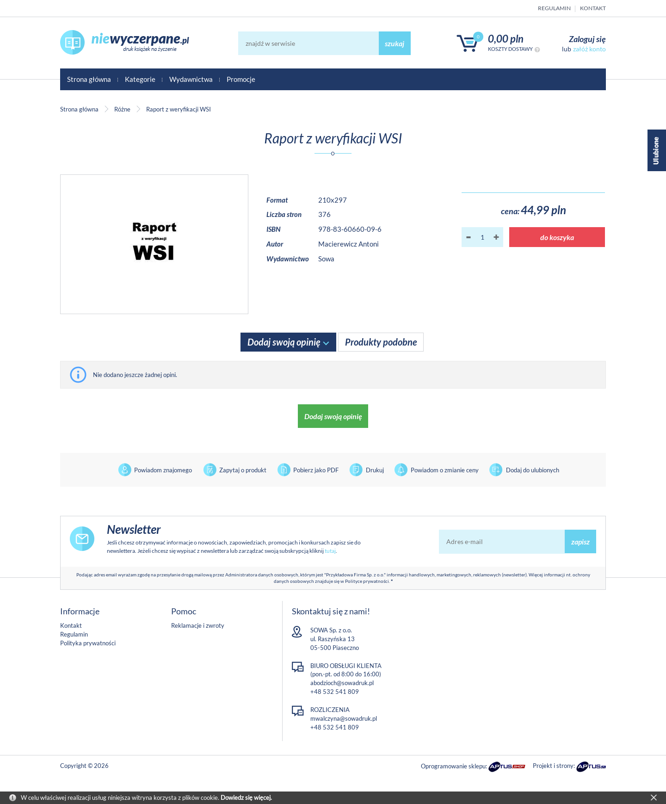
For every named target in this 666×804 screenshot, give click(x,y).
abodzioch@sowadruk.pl (342, 682)
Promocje (241, 79)
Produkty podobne (381, 341)
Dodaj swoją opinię (283, 341)
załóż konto (589, 49)
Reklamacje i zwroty (197, 625)
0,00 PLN (506, 38)
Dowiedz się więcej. (246, 797)
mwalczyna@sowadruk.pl (343, 718)
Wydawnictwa (191, 79)
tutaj (330, 550)
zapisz (580, 541)
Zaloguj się (587, 39)
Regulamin (554, 8)
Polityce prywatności (367, 581)
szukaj (394, 43)
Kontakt (593, 8)
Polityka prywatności (88, 643)
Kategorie (140, 79)
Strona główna (89, 79)
